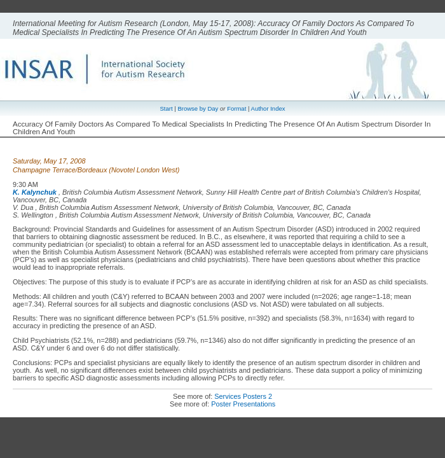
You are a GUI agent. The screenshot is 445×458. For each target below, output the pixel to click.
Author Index (268, 108)
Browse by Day (197, 108)
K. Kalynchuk (35, 192)
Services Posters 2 (243, 396)
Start (166, 108)
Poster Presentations (243, 404)
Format (236, 108)
